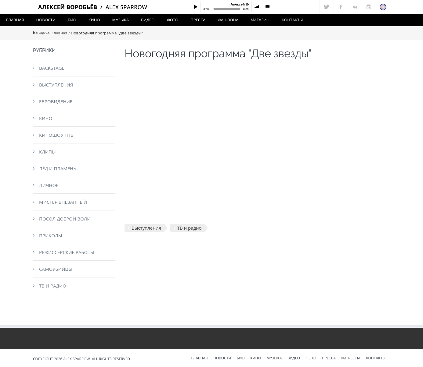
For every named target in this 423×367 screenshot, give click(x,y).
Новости (46, 20)
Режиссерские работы (66, 252)
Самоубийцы (55, 269)
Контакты (292, 20)
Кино (94, 20)
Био (72, 20)
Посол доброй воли (65, 219)
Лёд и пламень (57, 168)
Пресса (197, 20)
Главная (15, 20)
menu (267, 7)
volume (257, 7)
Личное (48, 185)
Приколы (50, 235)
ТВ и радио (52, 286)
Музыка (120, 20)
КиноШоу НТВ (56, 135)
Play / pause (195, 7)
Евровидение (55, 101)
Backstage (51, 68)
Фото (172, 20)
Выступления (56, 85)
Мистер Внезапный (63, 202)
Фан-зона (228, 20)
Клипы (47, 152)
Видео (148, 20)
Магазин (260, 20)
